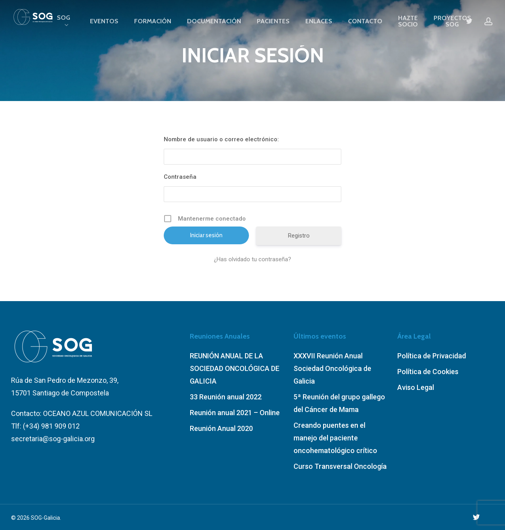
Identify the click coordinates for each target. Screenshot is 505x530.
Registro (299, 235)
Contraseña (180, 176)
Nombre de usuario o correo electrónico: (221, 139)
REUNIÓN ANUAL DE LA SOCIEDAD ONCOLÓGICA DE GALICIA (234, 368)
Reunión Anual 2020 (221, 428)
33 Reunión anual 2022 (226, 397)
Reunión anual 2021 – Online (235, 412)
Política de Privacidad (431, 356)
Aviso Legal (415, 387)
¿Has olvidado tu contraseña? (252, 259)
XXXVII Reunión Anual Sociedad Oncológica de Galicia (332, 368)
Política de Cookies (427, 371)
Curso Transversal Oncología (340, 466)
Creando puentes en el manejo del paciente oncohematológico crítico (335, 438)
